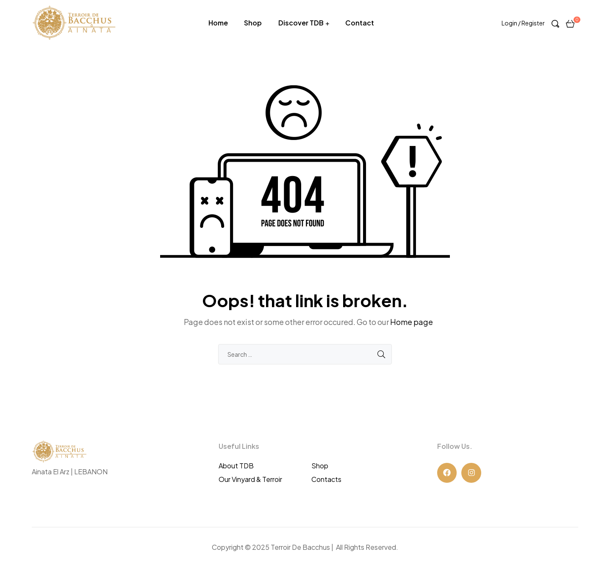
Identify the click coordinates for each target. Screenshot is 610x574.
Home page (411, 322)
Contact (359, 22)
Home (218, 22)
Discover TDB (301, 22)
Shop (253, 22)
